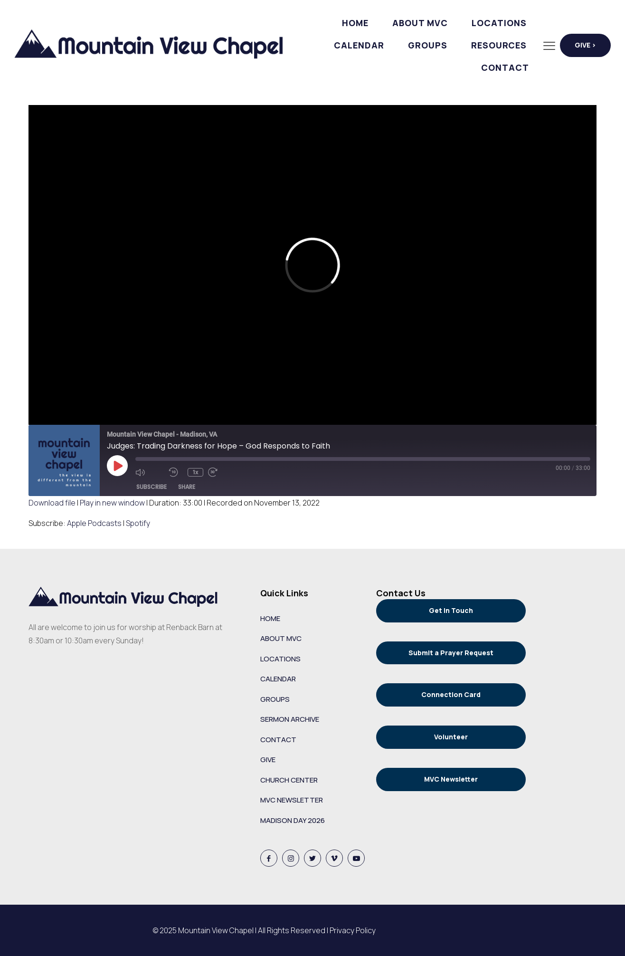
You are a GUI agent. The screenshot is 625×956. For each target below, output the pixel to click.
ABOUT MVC (281, 638)
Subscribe (151, 487)
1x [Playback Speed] (196, 472)
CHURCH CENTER (289, 780)
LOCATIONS (280, 659)
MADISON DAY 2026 (292, 820)
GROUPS (275, 699)
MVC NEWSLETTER (291, 800)
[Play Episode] (117, 465)
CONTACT (278, 740)
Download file (52, 502)
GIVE (267, 760)
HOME (270, 618)
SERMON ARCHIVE (289, 719)
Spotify (138, 523)
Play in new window (112, 502)
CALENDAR (278, 679)
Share (186, 487)
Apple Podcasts (94, 523)
